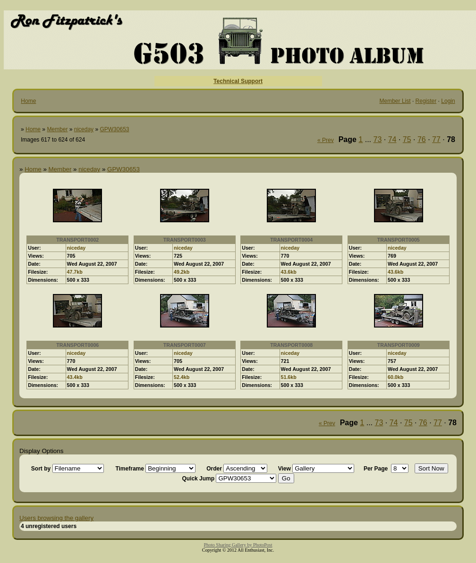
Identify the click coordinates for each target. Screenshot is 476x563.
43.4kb (75, 377)
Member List (395, 101)
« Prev (325, 140)
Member (57, 129)
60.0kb (395, 377)
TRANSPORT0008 (291, 345)
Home (28, 101)
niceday (84, 129)
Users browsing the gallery (56, 517)
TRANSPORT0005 (398, 240)
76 (421, 139)
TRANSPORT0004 (291, 240)
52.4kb (181, 377)
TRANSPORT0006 (77, 345)
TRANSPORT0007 (184, 345)
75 (407, 139)
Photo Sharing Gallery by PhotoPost (238, 544)
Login (448, 101)
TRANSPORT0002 (77, 240)
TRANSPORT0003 (184, 240)
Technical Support (238, 81)
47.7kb (75, 272)
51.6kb (289, 377)
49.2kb (181, 272)
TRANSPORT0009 (398, 345)
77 (436, 139)
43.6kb (289, 272)
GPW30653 (114, 129)
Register (426, 101)
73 (378, 139)
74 (392, 139)
